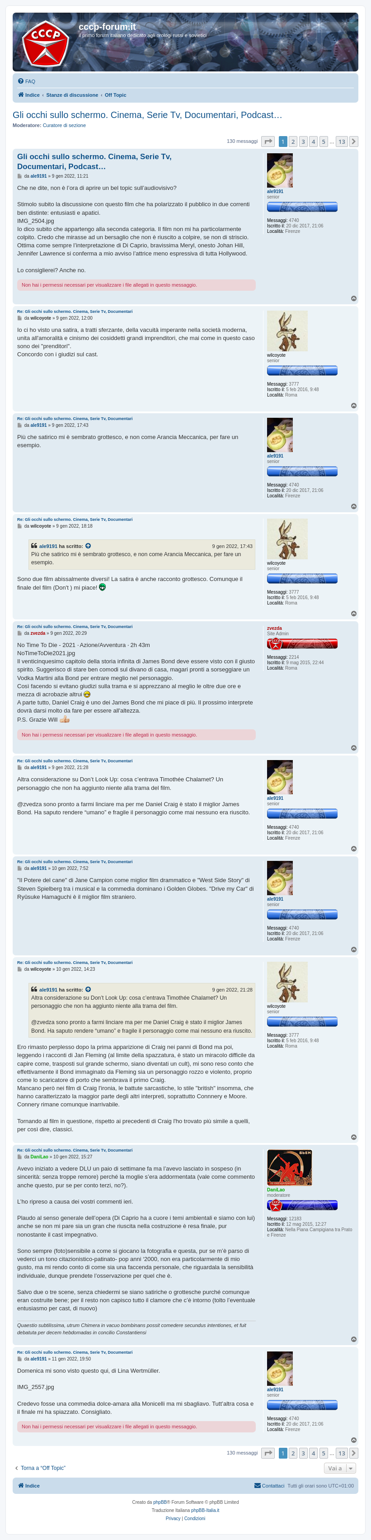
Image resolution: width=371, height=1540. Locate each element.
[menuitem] (26, 81)
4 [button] (313, 141)
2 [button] (293, 141)
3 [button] (303, 141)
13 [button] (341, 141)
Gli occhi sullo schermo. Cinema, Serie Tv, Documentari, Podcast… (147, 115)
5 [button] (323, 141)
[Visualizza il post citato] (89, 546)
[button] (268, 141)
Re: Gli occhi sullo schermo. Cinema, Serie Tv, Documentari (74, 311)
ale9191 (48, 546)
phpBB (160, 1502)
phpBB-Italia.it (205, 1510)
